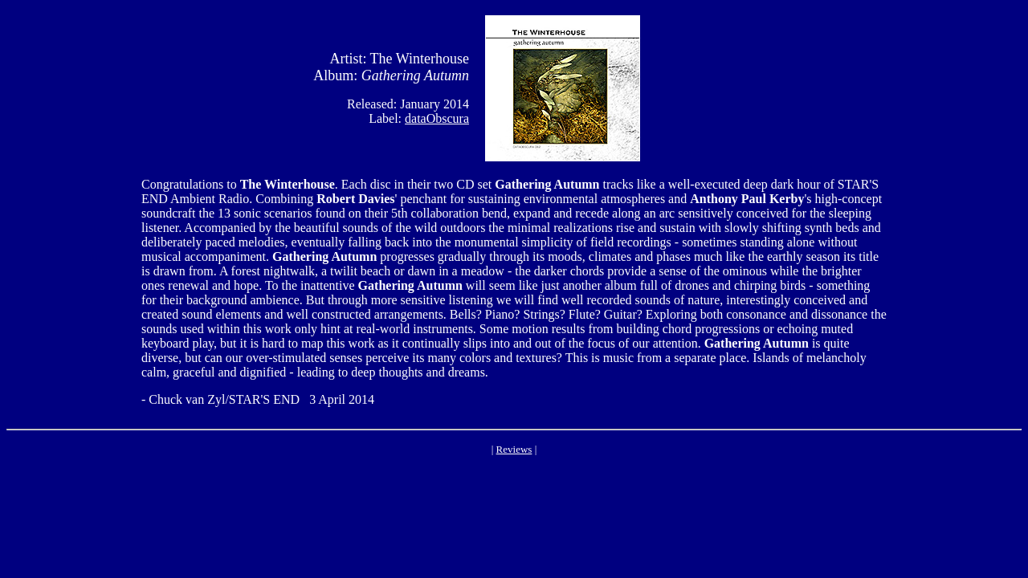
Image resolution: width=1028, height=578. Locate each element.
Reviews (514, 449)
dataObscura (437, 118)
